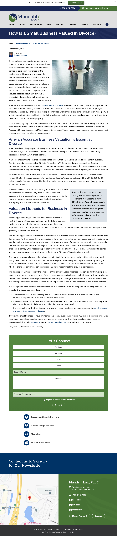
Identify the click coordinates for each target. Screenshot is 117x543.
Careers (84, 24)
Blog (49, 24)
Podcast (60, 24)
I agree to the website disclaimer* (60, 400)
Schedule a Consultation (96, 8)
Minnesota (35, 322)
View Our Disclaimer (63, 529)
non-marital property (53, 105)
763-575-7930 (69, 8)
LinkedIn (76, 505)
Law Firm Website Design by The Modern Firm (59, 532)
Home (11, 24)
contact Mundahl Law (56, 322)
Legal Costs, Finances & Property (30, 327)
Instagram (77, 510)
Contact (97, 24)
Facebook (76, 500)
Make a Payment (79, 516)
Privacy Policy (78, 529)
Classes (72, 24)
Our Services (36, 24)
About (22, 24)
